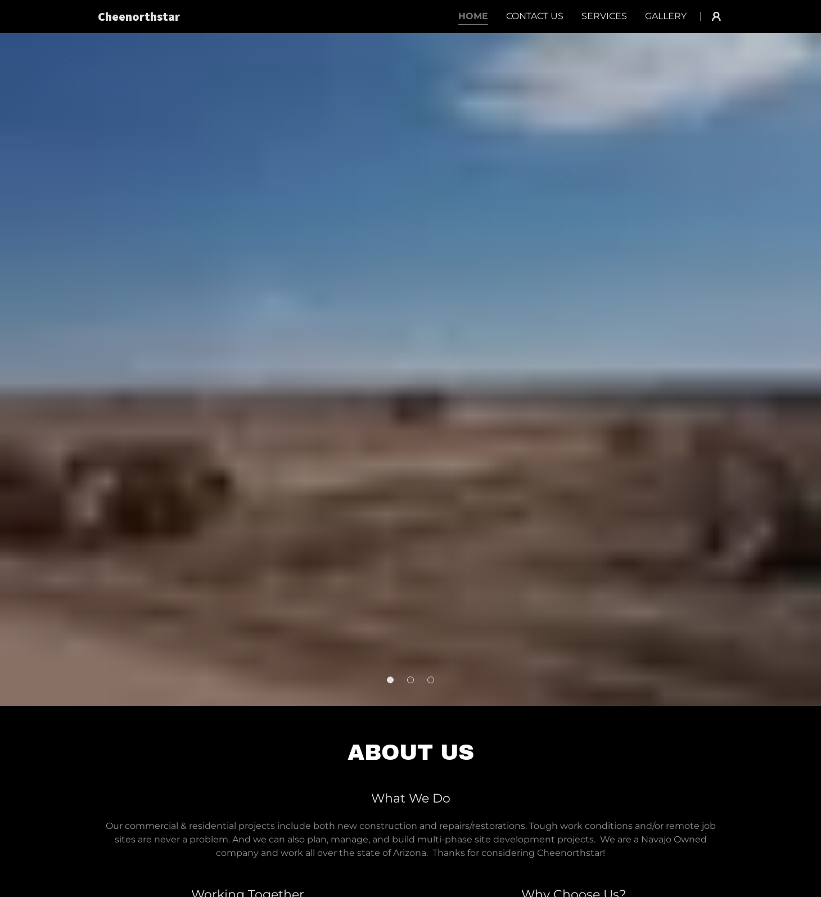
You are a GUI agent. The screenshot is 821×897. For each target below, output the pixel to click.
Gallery (666, 16)
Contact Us (534, 16)
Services (604, 16)
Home (473, 16)
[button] (390, 680)
